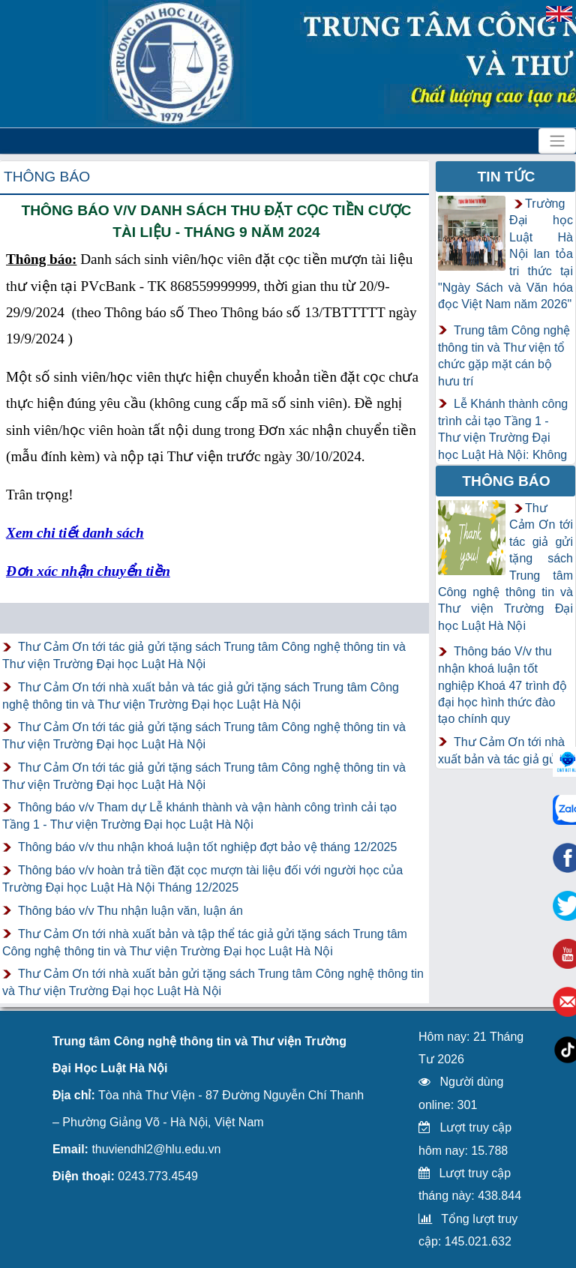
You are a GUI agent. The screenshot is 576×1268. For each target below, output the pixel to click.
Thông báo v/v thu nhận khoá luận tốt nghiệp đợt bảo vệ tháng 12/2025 (207, 847)
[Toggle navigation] (557, 141)
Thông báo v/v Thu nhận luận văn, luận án (130, 910)
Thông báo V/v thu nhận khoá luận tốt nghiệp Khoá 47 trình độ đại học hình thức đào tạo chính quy (502, 685)
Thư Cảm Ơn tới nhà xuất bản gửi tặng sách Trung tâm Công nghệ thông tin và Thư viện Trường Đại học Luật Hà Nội (213, 982)
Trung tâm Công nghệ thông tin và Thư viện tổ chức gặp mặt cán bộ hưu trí (504, 356)
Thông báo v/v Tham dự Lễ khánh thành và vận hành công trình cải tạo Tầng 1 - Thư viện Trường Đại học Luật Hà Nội (199, 816)
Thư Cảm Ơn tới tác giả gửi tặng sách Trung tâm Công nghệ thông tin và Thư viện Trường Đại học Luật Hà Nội (204, 655)
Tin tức (507, 176)
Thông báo (47, 176)
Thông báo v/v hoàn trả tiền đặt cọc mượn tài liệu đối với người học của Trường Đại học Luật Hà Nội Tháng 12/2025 (202, 879)
